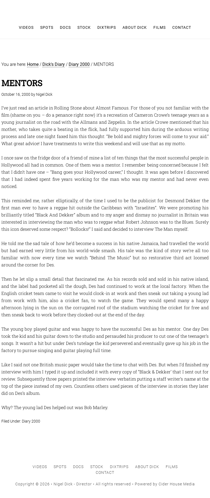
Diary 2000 (31, 421)
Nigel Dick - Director (105, 8)
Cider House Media (177, 484)
